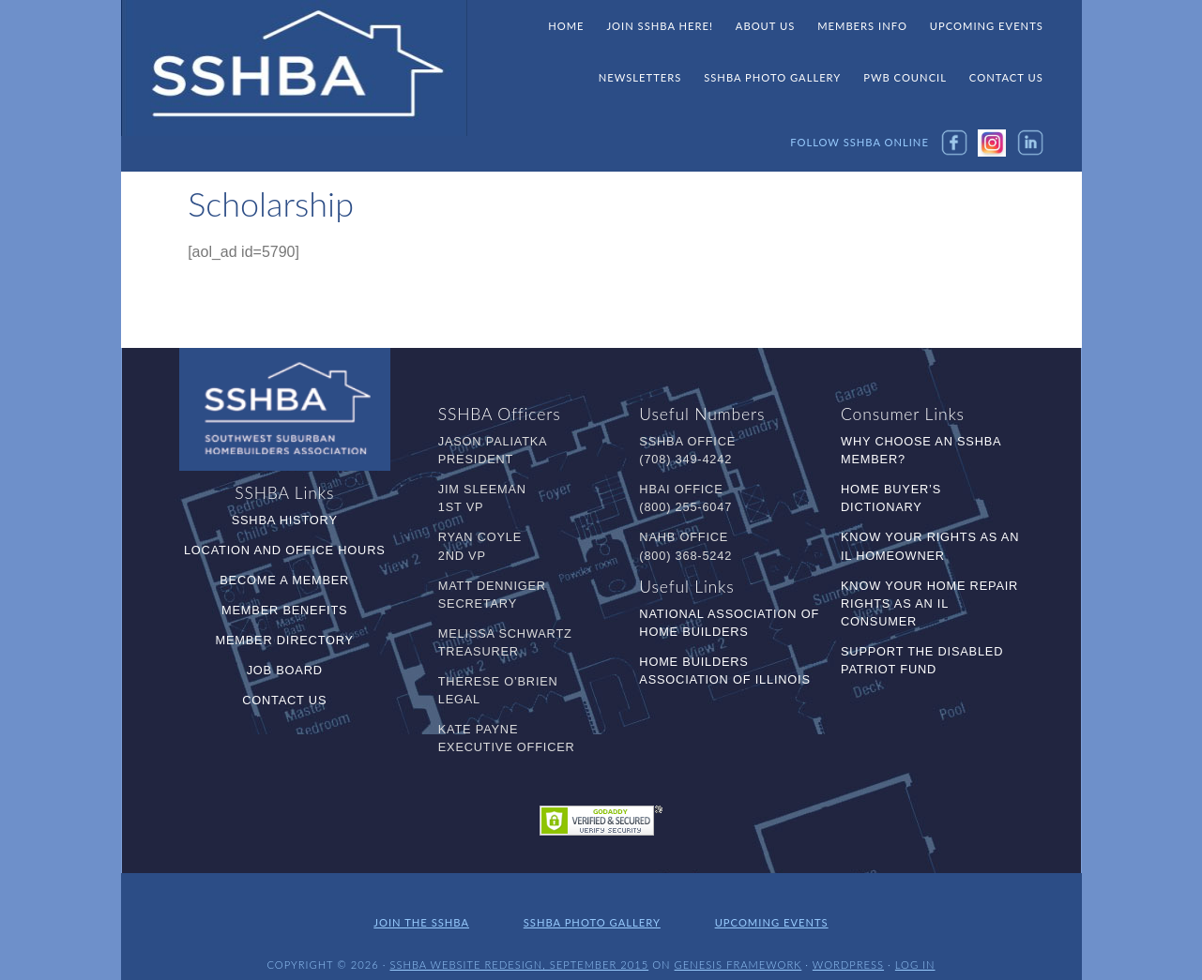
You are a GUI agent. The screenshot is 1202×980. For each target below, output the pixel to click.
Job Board (285, 668)
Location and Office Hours (285, 548)
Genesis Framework (738, 949)
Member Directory (285, 638)
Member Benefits (284, 608)
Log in (915, 949)
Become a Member (284, 578)
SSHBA (294, 68)
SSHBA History (285, 518)
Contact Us (284, 698)
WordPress (848, 949)
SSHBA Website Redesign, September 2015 (518, 949)
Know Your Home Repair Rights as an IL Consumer (929, 601)
